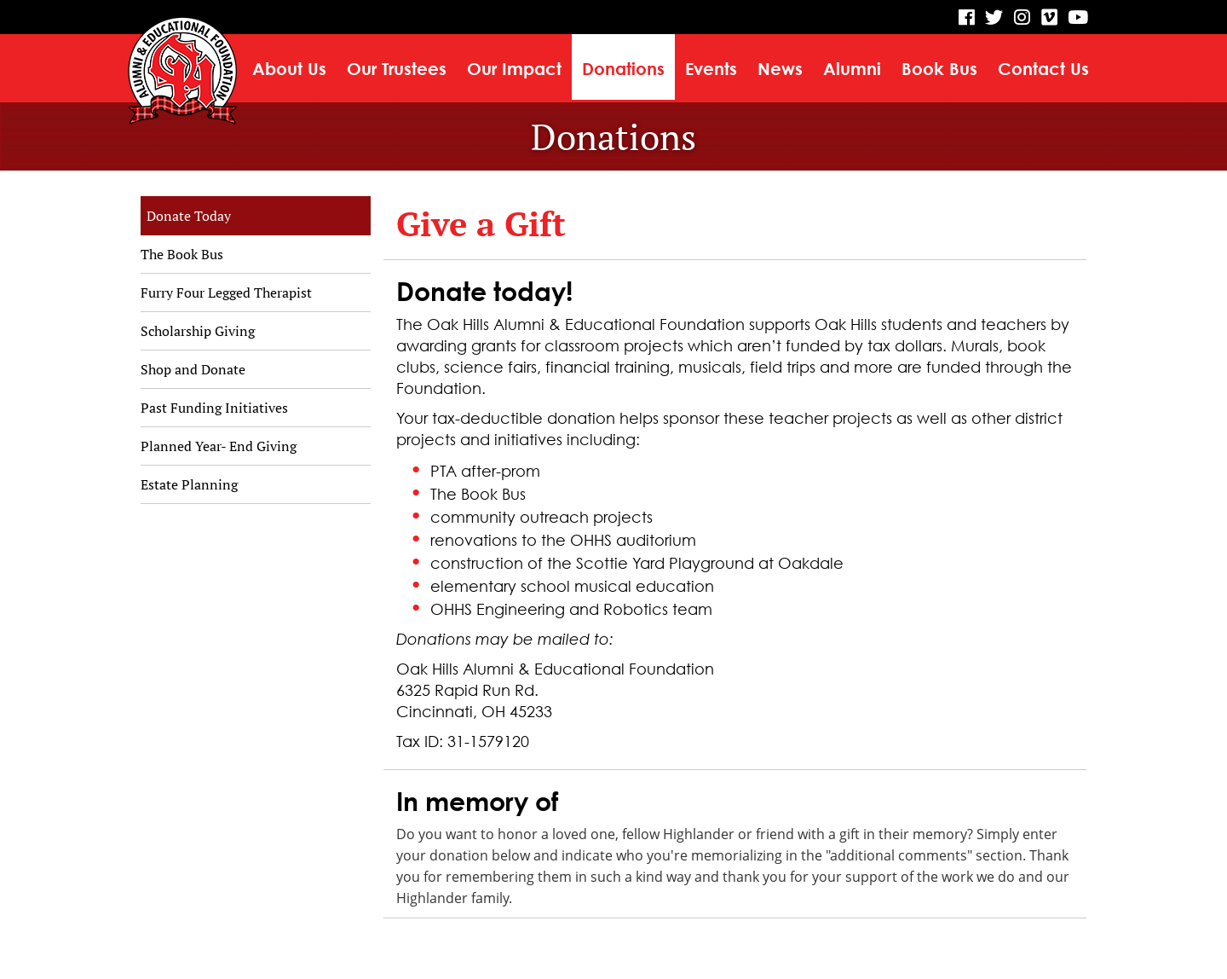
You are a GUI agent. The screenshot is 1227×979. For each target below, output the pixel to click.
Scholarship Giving (198, 331)
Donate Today (189, 215)
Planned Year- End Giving (219, 446)
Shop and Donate (193, 369)
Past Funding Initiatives (214, 407)
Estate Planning (189, 484)
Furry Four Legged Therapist (226, 292)
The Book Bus (182, 254)
